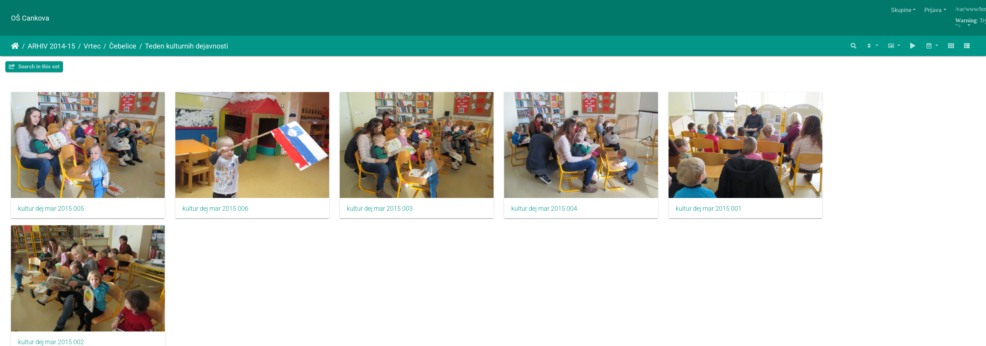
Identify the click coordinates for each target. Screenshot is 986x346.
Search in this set (34, 66)
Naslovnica (15, 46)
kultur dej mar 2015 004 (557, 211)
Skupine (901, 10)
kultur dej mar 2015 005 (51, 211)
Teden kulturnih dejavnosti (186, 46)
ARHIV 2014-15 (51, 46)
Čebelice (122, 46)
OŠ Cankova (30, 18)
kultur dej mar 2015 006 (220, 211)
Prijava (933, 10)
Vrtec (92, 46)
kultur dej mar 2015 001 (725, 211)
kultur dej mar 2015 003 (388, 211)
